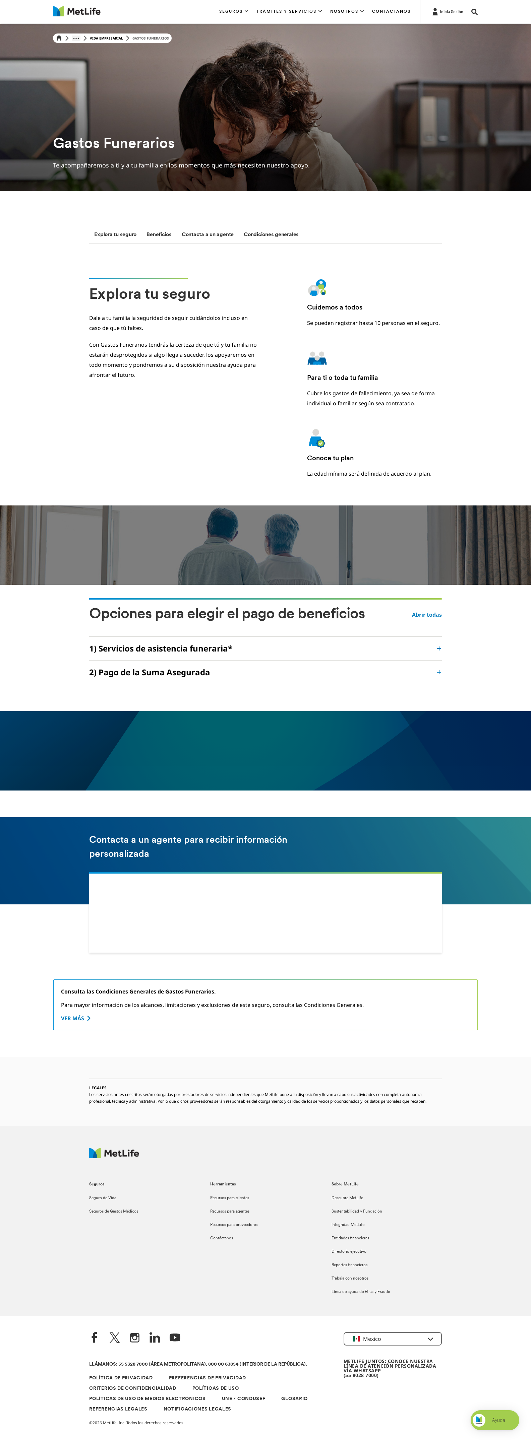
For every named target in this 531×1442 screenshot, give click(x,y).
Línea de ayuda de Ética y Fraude (361, 1292)
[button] (233, 11)
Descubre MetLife (347, 1198)
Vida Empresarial (106, 38)
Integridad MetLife (348, 1225)
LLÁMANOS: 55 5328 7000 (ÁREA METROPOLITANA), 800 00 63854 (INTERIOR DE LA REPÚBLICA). (198, 1364)
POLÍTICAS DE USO (215, 1388)
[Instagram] (134, 1338)
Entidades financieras (350, 1238)
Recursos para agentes (229, 1212)
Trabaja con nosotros (350, 1279)
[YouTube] (175, 1338)
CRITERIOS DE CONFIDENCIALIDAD (132, 1388)
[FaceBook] (94, 1338)
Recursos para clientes (229, 1198)
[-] (447, 11)
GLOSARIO (294, 1398)
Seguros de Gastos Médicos (113, 1212)
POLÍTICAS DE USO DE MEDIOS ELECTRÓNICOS (147, 1398)
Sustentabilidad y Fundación (357, 1212)
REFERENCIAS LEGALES (118, 1409)
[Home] (59, 38)
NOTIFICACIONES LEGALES (197, 1409)
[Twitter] (114, 1338)
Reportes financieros (349, 1265)
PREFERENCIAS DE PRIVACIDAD (207, 1378)
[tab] (115, 235)
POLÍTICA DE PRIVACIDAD (121, 1378)
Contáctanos (221, 1238)
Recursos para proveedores (233, 1225)
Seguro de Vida (102, 1198)
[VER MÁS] (76, 1018)
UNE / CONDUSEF (244, 1398)
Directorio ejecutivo (349, 1252)
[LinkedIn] (155, 1338)
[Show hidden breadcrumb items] (76, 38)
